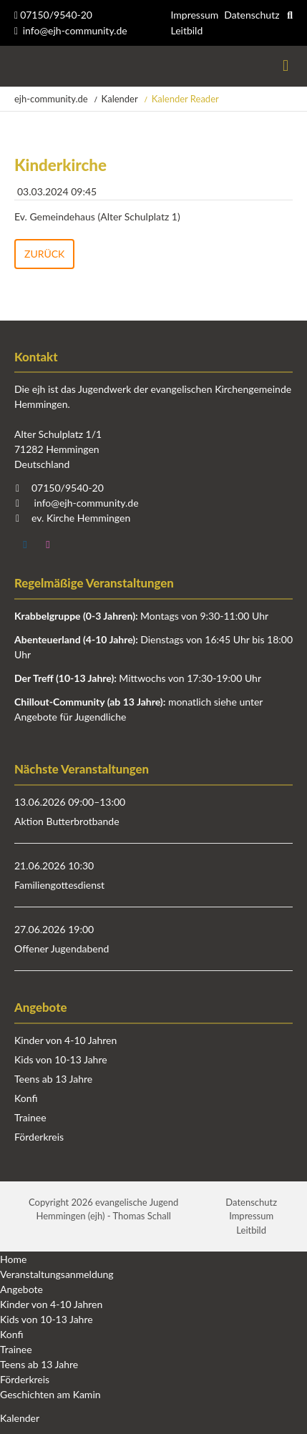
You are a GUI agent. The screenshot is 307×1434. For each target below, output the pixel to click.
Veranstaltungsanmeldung (57, 1274)
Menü (285, 66)
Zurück (44, 254)
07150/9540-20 (53, 15)
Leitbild (186, 30)
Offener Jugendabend (61, 948)
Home (13, 1259)
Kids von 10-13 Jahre (60, 1059)
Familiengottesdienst (59, 885)
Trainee (30, 1117)
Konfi (25, 1098)
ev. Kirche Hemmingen (80, 518)
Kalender (120, 98)
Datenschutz (251, 15)
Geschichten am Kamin (50, 1394)
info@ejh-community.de (75, 30)
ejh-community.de (51, 98)
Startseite (16, 66)
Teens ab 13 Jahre (53, 1079)
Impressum (194, 15)
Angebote (21, 1289)
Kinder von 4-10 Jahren (65, 1040)
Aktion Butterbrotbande (67, 821)
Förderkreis (39, 1137)
